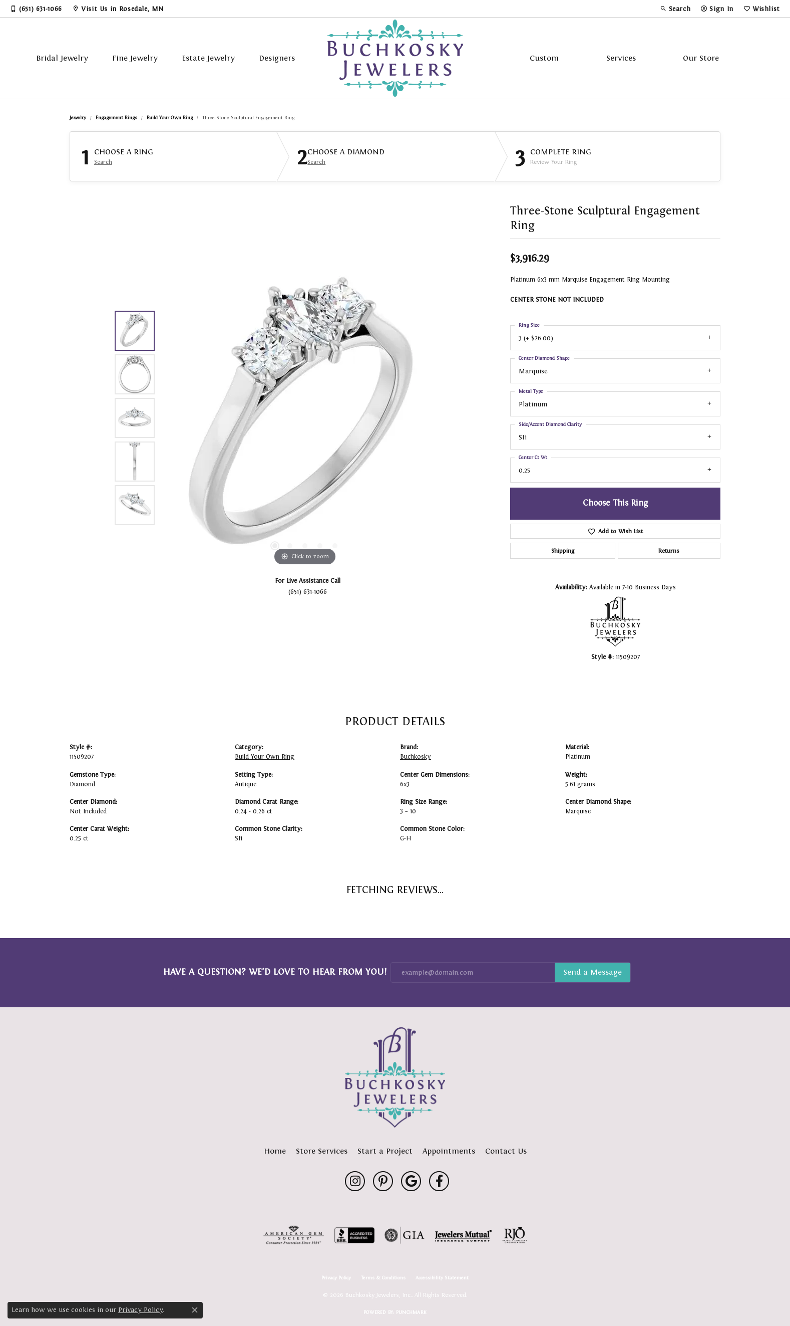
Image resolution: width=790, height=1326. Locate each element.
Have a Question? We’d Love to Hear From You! (274, 972)
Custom (544, 58)
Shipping (562, 550)
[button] (675, 8)
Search (103, 161)
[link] (36, 8)
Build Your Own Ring (170, 117)
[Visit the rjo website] (514, 1235)
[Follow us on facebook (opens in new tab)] (439, 1181)
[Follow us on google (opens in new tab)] (411, 1181)
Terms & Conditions (383, 1277)
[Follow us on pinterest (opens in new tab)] (383, 1181)
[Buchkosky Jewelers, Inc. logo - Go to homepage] (395, 58)
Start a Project (385, 1151)
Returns (668, 550)
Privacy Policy (336, 1277)
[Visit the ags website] (293, 1235)
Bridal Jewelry (62, 58)
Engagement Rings (116, 117)
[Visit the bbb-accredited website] (354, 1235)
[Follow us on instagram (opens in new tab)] (355, 1181)
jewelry (78, 117)
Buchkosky (415, 756)
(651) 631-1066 (307, 591)
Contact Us (506, 1151)
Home (275, 1151)
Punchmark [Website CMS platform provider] (411, 1312)
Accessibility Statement (442, 1277)
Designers (277, 58)
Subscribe (592, 973)
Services (621, 58)
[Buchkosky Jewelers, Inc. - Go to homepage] (395, 1077)
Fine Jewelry (135, 58)
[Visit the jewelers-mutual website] (463, 1235)
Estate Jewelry (208, 58)
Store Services (321, 1151)
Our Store (701, 58)
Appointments (449, 1151)
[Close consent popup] (195, 1310)
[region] (305, 418)
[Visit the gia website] (404, 1235)
